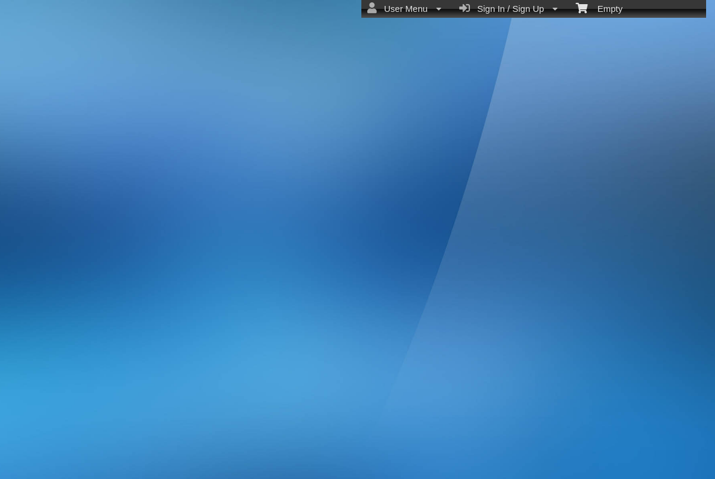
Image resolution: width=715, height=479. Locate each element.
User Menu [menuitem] (404, 8)
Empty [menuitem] (599, 8)
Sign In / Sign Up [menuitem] (508, 8)
